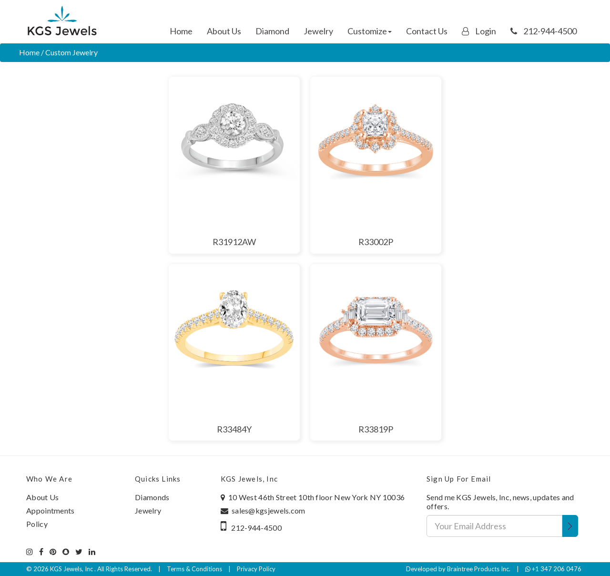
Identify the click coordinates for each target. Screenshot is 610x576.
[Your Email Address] (494, 526)
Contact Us (426, 31)
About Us (224, 31)
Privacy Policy (256, 569)
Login (479, 31)
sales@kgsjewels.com (268, 510)
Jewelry (318, 31)
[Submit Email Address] (570, 526)
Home (181, 31)
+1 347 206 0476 (553, 569)
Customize (369, 31)
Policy (37, 523)
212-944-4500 (543, 31)
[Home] (62, 22)
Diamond (272, 31)
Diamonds (152, 497)
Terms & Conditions (194, 569)
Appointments (50, 510)
